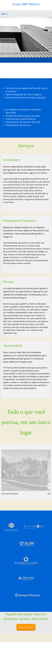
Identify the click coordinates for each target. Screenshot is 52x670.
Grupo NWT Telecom (26, 4)
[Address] (11, 70)
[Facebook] (15, 70)
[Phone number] (3, 70)
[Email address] (7, 70)
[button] (5, 472)
